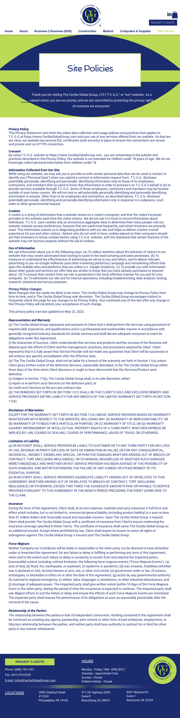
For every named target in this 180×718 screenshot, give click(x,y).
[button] (175, 14)
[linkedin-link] (169, 14)
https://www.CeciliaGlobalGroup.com (50, 136)
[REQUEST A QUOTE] (163, 22)
